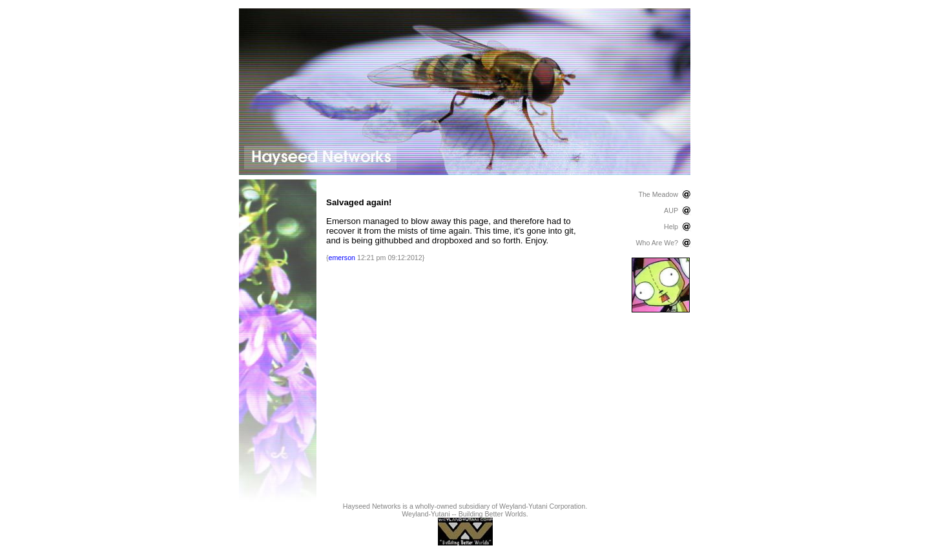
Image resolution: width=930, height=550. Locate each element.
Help (671, 226)
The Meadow (658, 194)
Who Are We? (657, 243)
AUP (671, 210)
